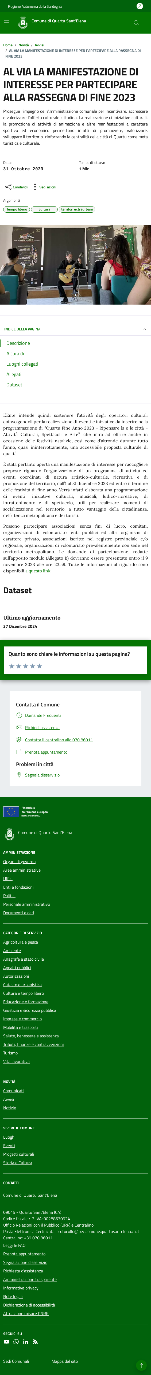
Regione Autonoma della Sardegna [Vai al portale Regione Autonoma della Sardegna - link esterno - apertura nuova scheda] (35, 6)
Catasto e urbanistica (22, 984)
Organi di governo (19, 861)
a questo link (38, 570)
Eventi (9, 1145)
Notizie (9, 1108)
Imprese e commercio (22, 1019)
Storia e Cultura (17, 1162)
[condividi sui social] (16, 187)
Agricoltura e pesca (20, 942)
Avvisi (8, 1099)
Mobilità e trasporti (20, 1027)
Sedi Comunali (16, 1361)
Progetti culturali (18, 1154)
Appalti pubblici (17, 967)
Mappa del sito (65, 1361)
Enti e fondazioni (18, 887)
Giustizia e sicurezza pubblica (29, 1010)
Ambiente (12, 950)
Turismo (10, 1053)
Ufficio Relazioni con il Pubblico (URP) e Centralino (48, 1225)
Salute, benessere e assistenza (31, 1036)
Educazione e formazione (25, 1001)
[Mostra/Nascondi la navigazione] (6, 22)
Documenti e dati (18, 912)
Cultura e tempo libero (23, 993)
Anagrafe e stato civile (23, 959)
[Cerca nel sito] (136, 23)
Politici (9, 895)
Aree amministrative (22, 870)
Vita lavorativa (16, 1061)
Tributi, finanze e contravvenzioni (33, 1044)
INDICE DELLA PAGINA (75, 329)
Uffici (8, 878)
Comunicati (13, 1090)
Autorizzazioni (16, 976)
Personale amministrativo (26, 904)
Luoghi (9, 1137)
